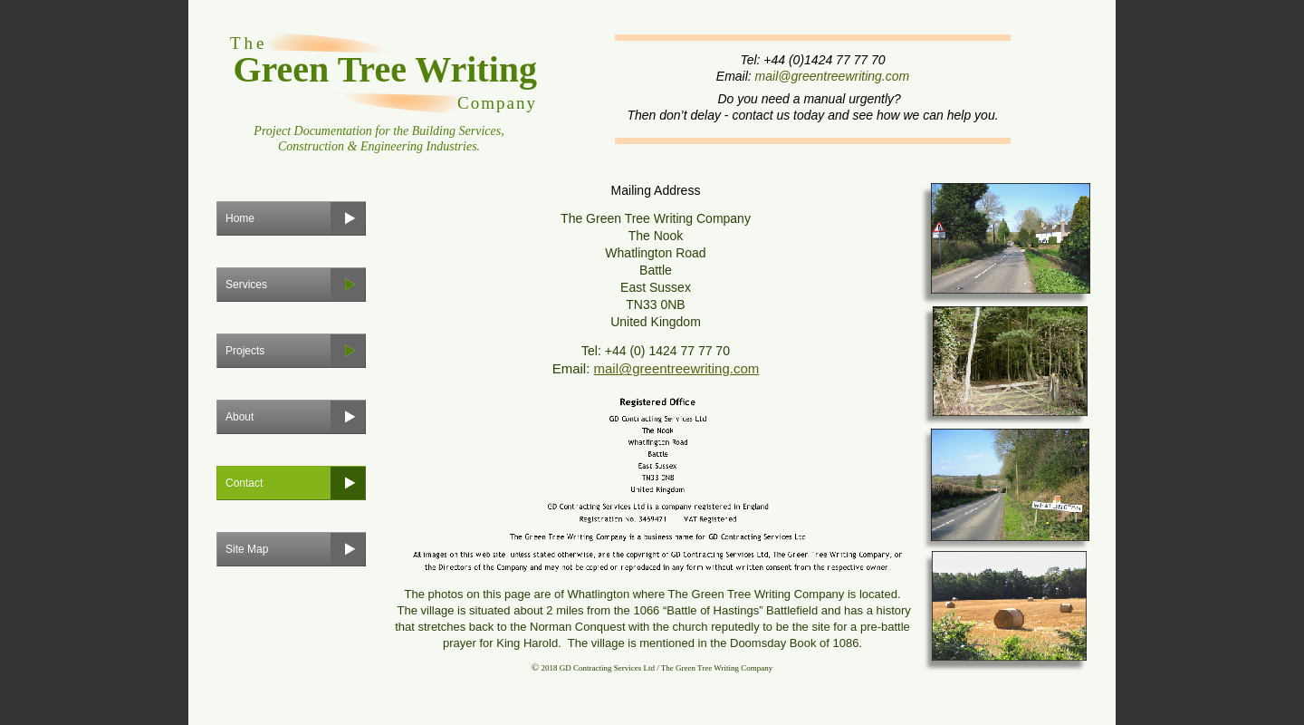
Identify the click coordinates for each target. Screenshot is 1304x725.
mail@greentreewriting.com (832, 76)
